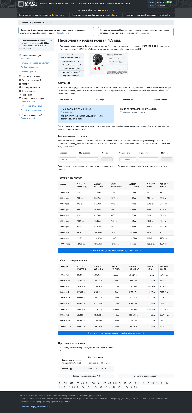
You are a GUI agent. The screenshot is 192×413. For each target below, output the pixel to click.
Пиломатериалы (115, 4)
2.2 (68, 387)
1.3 (152, 383)
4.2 (114, 387)
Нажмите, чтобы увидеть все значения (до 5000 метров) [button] (116, 250)
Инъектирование (96, 4)
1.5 (162, 383)
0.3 (82, 383)
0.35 (93, 383)
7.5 (135, 387)
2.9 (88, 387)
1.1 (143, 383)
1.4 (157, 383)
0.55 (115, 383)
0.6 (120, 383)
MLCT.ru (23, 396)
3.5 (101, 387)
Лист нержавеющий (31, 76)
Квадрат (25, 84)
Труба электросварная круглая (35, 63)
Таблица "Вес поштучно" (71, 69)
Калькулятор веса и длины (71, 58)
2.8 (83, 387)
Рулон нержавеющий (31, 80)
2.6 (78, 387)
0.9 (134, 383)
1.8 (60, 387)
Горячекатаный (28, 101)
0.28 (77, 383)
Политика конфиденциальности (35, 406)
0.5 (109, 383)
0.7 (125, 383)
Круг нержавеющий (31, 87)
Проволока (27, 95)
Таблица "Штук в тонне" (71, 72)
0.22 (65, 383)
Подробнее (144, 33)
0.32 (88, 383)
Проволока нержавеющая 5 (146, 376)
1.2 (148, 383)
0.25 (71, 383)
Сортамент (71, 54)
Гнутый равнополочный (31, 106)
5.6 (127, 387)
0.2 (60, 383)
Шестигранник (28, 91)
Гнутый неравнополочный (33, 110)
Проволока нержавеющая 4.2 (86, 376)
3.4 (96, 387)
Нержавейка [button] (46, 4)
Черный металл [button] (77, 4)
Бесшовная (26, 58)
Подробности (62, 33)
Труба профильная (29, 67)
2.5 (73, 387)
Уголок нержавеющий (32, 115)
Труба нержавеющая (31, 55)
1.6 (167, 383)
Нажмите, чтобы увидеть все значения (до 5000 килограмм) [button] (116, 333)
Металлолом (61, 4)
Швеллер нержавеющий (33, 98)
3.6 (106, 387)
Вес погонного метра (71, 61)
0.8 (130, 383)
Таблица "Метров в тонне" (71, 65)
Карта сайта (64, 401)
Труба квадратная (29, 71)
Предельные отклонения (71, 76)
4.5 (119, 387)
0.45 (104, 383)
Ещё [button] (126, 4)
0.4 (99, 383)
